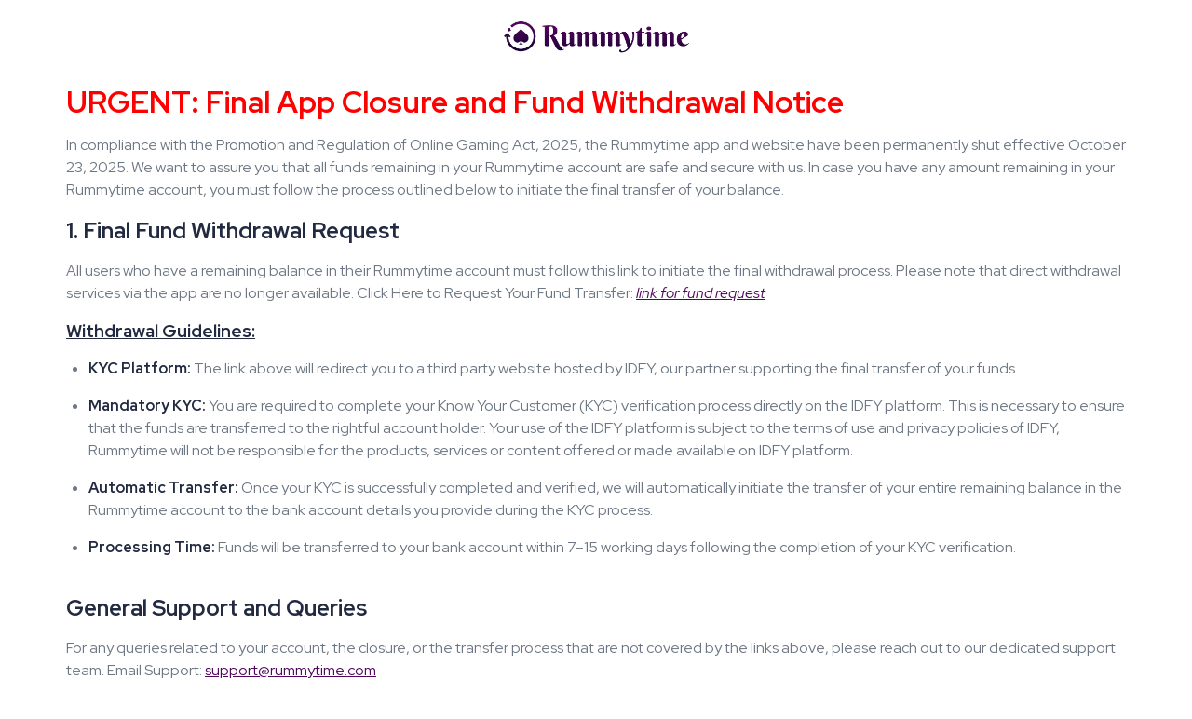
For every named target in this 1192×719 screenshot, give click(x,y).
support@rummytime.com (290, 670)
